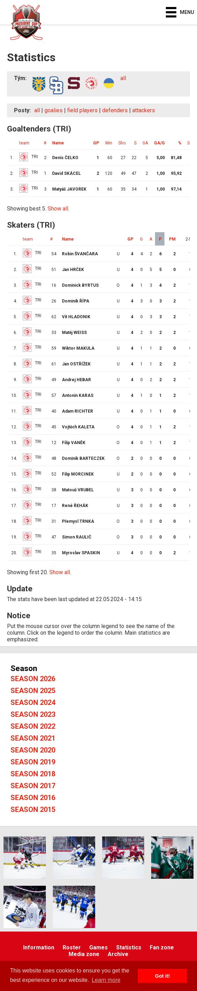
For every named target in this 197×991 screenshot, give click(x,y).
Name (58, 143)
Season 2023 (32, 714)
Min (108, 143)
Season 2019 (32, 762)
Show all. (58, 208)
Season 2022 (32, 726)
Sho (122, 143)
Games (98, 947)
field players (82, 110)
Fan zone (162, 947)
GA (145, 143)
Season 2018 (32, 774)
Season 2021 (32, 738)
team (24, 143)
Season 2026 (32, 679)
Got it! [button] (162, 976)
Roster (72, 947)
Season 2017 (32, 786)
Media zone (84, 954)
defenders (115, 110)
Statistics (128, 947)
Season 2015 (32, 809)
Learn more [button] (106, 980)
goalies (53, 110)
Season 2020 (32, 750)
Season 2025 (32, 690)
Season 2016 (32, 797)
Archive (118, 954)
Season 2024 (32, 702)
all (123, 78)
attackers (143, 110)
